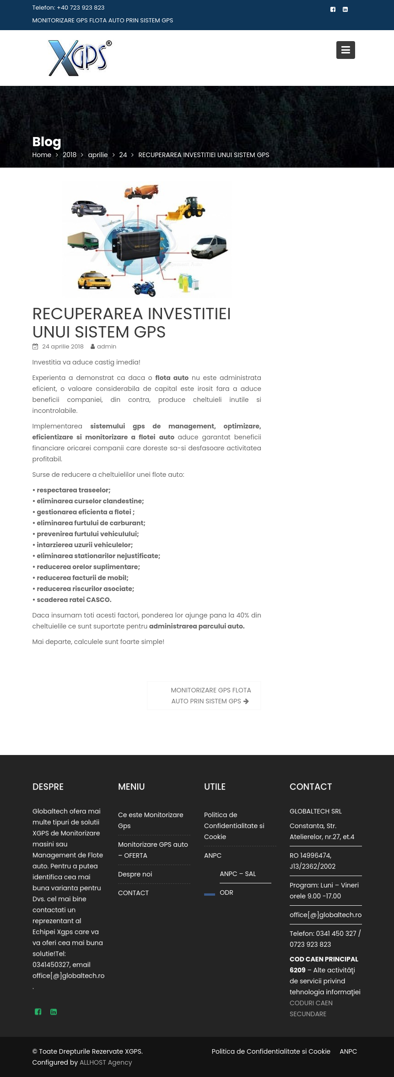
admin (106, 346)
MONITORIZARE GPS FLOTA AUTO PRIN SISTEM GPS (102, 20)
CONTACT (134, 892)
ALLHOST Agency (106, 1062)
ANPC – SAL (237, 873)
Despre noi (135, 873)
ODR (226, 892)
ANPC (213, 855)
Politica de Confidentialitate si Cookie (234, 826)
